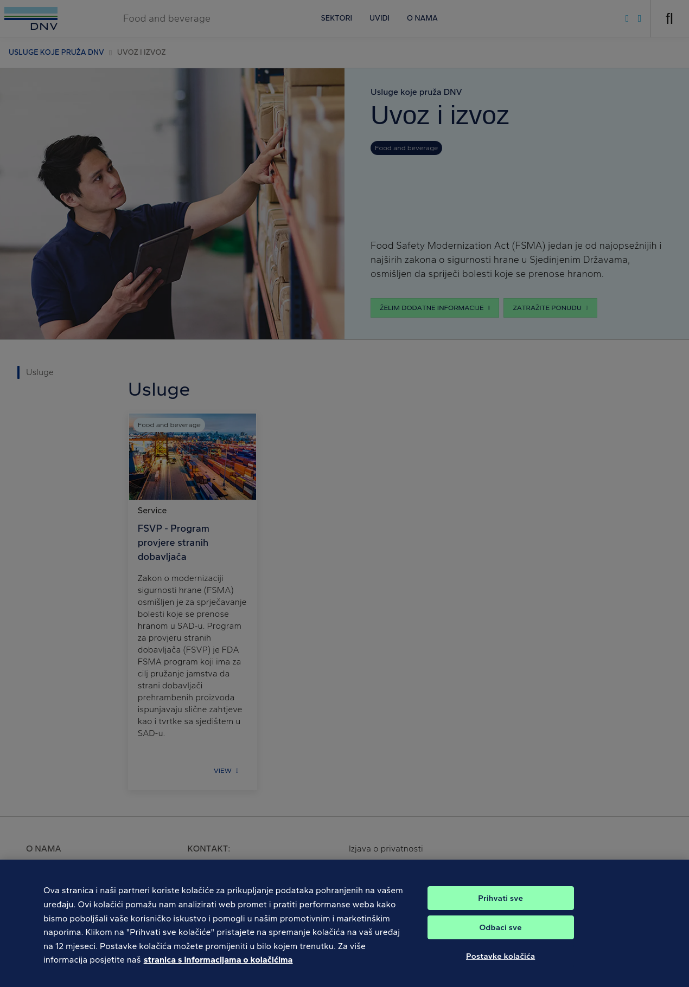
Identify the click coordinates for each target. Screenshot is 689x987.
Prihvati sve (500, 905)
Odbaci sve (500, 934)
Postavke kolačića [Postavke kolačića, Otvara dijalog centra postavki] (500, 963)
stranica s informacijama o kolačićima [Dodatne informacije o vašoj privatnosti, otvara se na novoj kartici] (218, 967)
